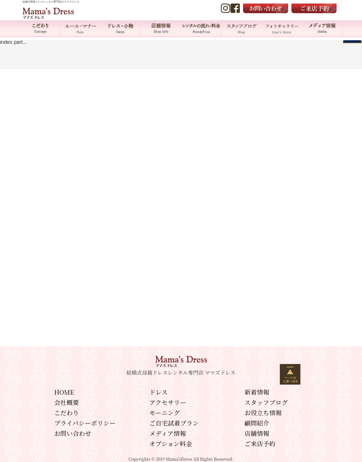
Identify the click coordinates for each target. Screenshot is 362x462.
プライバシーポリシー (85, 422)
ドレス (158, 392)
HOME (64, 392)
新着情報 (256, 392)
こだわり (40, 28)
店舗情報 (161, 28)
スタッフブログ (266, 402)
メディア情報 (322, 28)
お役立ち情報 (262, 412)
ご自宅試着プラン (174, 422)
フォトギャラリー (282, 28)
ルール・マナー (80, 28)
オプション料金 (170, 443)
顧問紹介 (256, 422)
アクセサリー (167, 402)
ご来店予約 (259, 443)
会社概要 (66, 402)
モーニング (164, 412)
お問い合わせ (72, 433)
